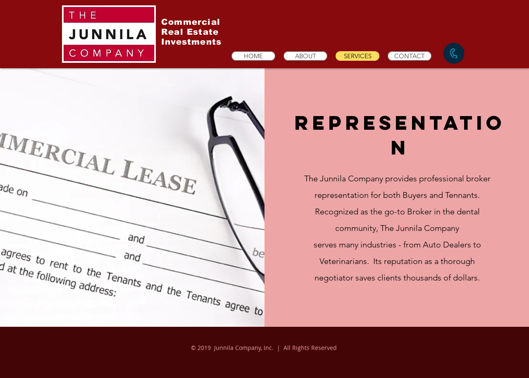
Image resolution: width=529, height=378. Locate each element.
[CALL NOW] (453, 53)
